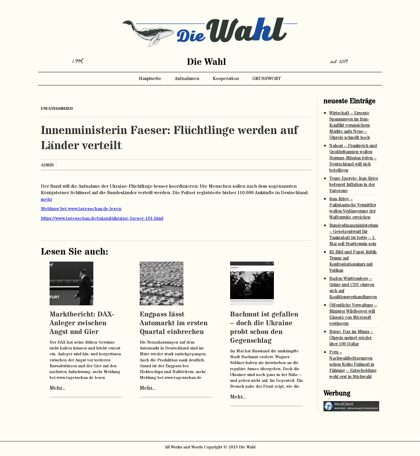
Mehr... (57, 388)
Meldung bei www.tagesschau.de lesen (81, 209)
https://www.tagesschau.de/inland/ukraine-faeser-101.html (102, 218)
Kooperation (226, 78)
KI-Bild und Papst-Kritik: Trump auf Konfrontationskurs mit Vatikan (353, 261)
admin (47, 165)
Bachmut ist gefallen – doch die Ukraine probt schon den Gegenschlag (264, 328)
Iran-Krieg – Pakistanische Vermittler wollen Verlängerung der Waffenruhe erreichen (352, 208)
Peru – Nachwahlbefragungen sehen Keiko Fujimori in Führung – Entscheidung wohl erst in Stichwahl (353, 364)
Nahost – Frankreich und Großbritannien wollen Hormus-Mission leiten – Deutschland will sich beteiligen (353, 158)
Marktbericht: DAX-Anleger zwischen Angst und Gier (82, 323)
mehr (46, 199)
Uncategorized (57, 108)
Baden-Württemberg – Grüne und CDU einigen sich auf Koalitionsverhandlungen (353, 288)
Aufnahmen (187, 78)
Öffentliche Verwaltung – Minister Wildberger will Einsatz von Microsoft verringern (353, 314)
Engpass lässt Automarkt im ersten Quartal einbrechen (174, 323)
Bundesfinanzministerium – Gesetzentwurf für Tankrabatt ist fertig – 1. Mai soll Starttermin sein (353, 234)
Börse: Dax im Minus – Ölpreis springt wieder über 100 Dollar (351, 338)
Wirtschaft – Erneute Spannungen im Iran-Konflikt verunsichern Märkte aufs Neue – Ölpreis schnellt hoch (349, 125)
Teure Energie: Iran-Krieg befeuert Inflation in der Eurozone (353, 184)
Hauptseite (150, 78)
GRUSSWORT (266, 78)
